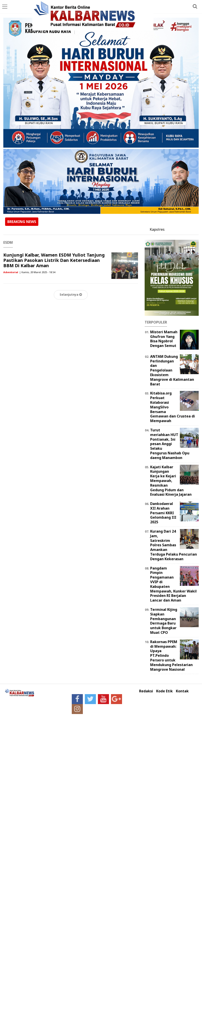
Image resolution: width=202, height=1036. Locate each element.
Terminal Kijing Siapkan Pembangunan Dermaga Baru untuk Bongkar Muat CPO (163, 621)
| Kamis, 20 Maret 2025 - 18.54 (37, 272)
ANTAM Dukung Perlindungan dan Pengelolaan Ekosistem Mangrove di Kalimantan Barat (172, 370)
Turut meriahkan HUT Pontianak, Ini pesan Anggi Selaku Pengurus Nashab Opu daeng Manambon (169, 444)
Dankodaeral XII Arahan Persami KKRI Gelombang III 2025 (163, 512)
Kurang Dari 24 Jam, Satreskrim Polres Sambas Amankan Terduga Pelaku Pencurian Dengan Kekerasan (173, 545)
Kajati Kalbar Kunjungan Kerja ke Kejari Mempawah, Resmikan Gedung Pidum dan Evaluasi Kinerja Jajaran (171, 481)
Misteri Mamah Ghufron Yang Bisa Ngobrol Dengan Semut (163, 338)
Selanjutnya (71, 294)
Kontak (182, 691)
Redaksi (146, 691)
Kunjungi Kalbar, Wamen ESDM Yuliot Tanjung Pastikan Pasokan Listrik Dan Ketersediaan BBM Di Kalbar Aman (54, 260)
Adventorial (10, 272)
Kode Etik (164, 691)
